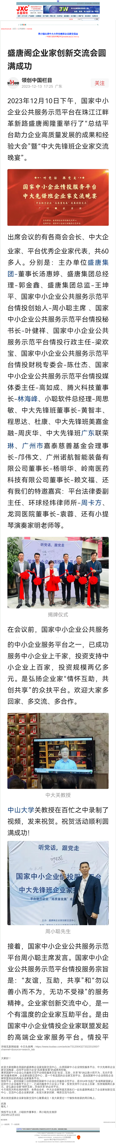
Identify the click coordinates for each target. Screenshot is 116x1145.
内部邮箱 (96, 3)
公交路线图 (66, 1137)
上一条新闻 (5, 1124)
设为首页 (80, 3)
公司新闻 (21, 29)
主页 (14, 29)
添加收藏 (88, 3)
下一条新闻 (15, 1124)
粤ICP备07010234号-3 (58, 1139)
